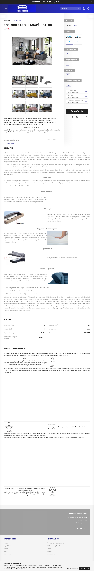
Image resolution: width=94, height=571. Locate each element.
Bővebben (7, 135)
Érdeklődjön (77, 111)
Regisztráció (7, 546)
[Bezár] (91, 2)
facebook (77, 529)
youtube (81, 529)
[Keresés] (70, 8)
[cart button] (88, 8)
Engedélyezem (85, 568)
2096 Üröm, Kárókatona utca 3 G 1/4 (76, 517)
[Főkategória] (7, 20)
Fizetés (49, 548)
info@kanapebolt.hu (54, 2)
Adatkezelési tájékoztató (53, 546)
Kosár (5, 551)
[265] (68, 53)
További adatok (9, 143)
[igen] (68, 74)
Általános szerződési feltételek (55, 543)
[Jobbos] (69, 25)
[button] (68, 117)
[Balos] (75, 25)
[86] (67, 64)
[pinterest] (8, 29)
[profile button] (83, 8)
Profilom (6, 548)
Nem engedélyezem (72, 568)
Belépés (6, 543)
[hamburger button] (5, 8)
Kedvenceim (7, 554)
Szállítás (49, 551)
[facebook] (5, 29)
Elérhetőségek (51, 554)
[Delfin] (68, 85)
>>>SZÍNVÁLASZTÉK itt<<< (52, 140)
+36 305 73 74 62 (38, 2)
